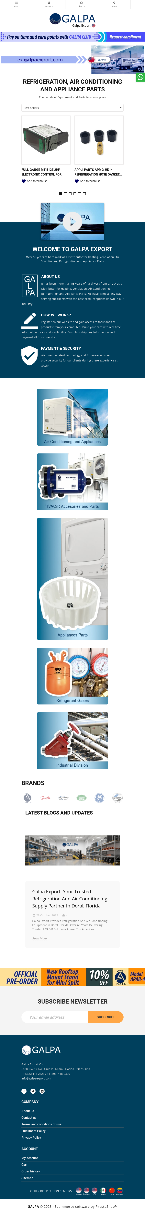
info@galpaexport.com (36, 1078)
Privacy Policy (31, 1137)
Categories (16, 2)
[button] (60, 193)
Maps (114, 2)
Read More (39, 938)
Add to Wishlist (34, 181)
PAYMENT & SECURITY (61, 348)
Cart (24, 1165)
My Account (49, 2)
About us (27, 1111)
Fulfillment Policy (33, 1131)
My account (29, 1158)
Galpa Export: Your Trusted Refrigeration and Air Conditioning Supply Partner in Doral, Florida (69, 898)
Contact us (28, 1117)
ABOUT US (50, 276)
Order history (30, 1171)
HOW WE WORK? (56, 315)
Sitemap (27, 1178)
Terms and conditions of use (41, 1124)
